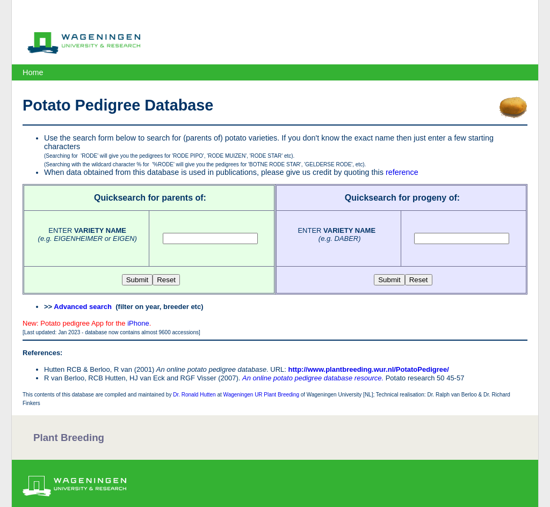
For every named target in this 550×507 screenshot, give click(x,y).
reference (402, 172)
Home (33, 72)
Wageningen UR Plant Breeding (261, 395)
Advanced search (83, 307)
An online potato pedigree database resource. (312, 378)
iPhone (138, 323)
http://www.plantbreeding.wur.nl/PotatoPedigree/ (368, 369)
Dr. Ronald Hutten (194, 395)
